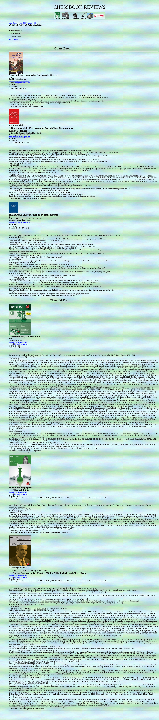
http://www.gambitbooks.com (19, 82)
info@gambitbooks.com (22, 84)
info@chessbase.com (21, 496)
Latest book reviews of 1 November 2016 (22, 23)
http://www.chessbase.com (18, 494)
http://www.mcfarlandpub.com (19, 138)
